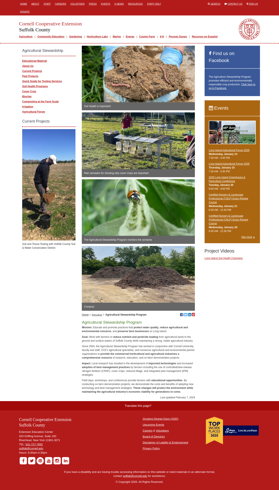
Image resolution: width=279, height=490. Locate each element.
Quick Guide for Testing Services (42, 81)
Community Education (50, 36)
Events (105, 4)
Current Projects (32, 71)
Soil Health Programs (35, 86)
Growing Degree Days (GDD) (160, 418)
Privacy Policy (151, 448)
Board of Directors (154, 436)
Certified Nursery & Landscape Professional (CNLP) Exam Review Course (228, 198)
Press (93, 4)
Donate (25, 11)
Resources (135, 4)
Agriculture (26, 36)
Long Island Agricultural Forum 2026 (229, 150)
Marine (117, 36)
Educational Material (34, 60)
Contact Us (234, 4)
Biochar (27, 96)
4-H (162, 36)
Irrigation (27, 106)
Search (215, 4)
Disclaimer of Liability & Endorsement (165, 442)
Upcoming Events (153, 424)
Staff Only (154, 4)
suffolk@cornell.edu (31, 448)
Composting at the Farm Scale (40, 101)
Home (23, 4)
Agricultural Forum (33, 111)
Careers (60, 4)
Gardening (75, 36)
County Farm (147, 36)
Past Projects (30, 76)
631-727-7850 (34, 444)
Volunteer (77, 4)
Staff (47, 4)
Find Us (253, 4)
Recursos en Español (205, 36)
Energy (130, 36)
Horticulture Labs (97, 36)
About (35, 4)
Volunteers (162, 430)
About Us (27, 66)
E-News (119, 4)
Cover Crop (29, 91)
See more (246, 237)
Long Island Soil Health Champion (224, 258)
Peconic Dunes (178, 36)
